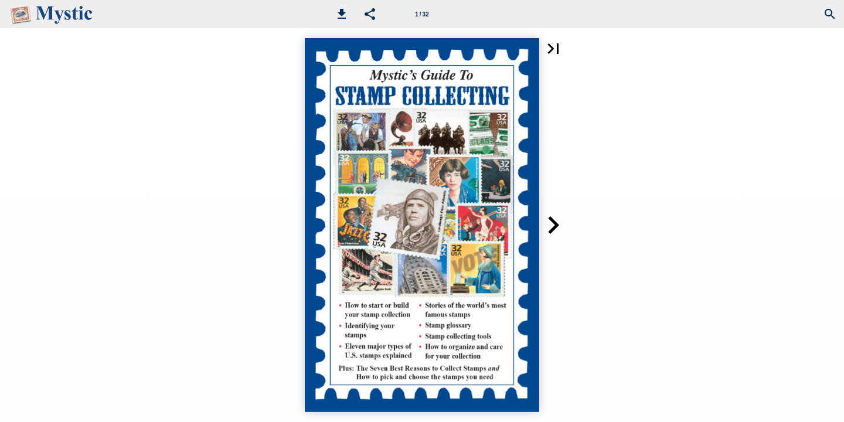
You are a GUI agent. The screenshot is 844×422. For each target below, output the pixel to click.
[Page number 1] (422, 14)
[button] (342, 14)
